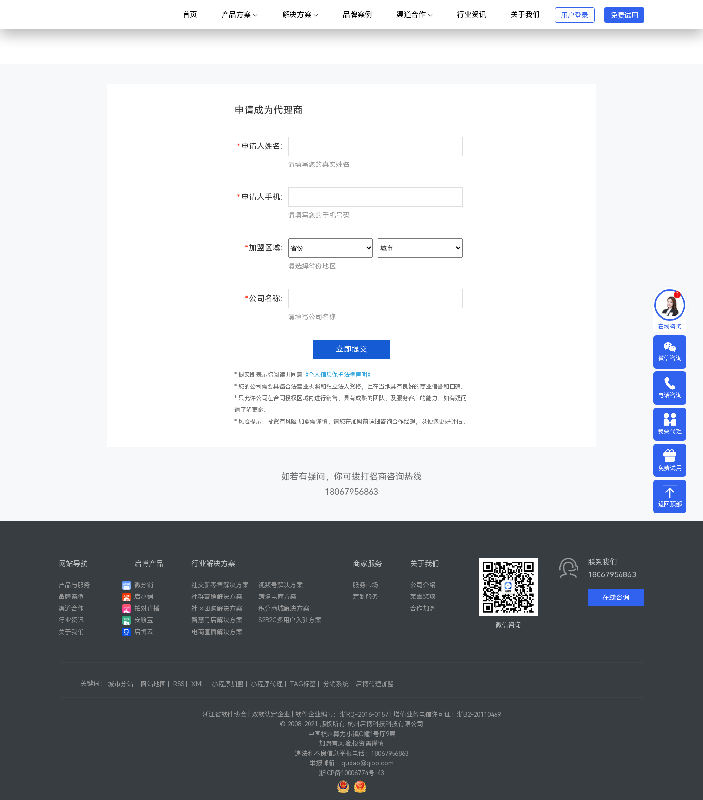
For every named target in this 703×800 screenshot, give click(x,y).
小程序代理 (267, 684)
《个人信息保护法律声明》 (338, 374)
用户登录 (574, 15)
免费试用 (624, 15)
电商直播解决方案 (216, 632)
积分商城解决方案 (283, 608)
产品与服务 (74, 585)
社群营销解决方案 (216, 596)
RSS (178, 684)
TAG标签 (303, 684)
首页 (190, 14)
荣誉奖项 (422, 596)
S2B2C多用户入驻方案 (289, 620)
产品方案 (240, 14)
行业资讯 (471, 14)
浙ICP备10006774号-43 (351, 773)
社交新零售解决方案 (219, 585)
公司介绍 (422, 585)
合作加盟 (422, 608)
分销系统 (336, 684)
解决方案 (300, 14)
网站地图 (153, 684)
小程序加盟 (228, 684)
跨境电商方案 (277, 596)
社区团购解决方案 (216, 608)
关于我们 (525, 14)
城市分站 (120, 684)
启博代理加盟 (375, 684)
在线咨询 (616, 597)
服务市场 (365, 585)
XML (198, 684)
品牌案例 (357, 14)
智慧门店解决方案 (216, 620)
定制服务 (365, 596)
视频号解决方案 (280, 585)
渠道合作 (414, 14)
